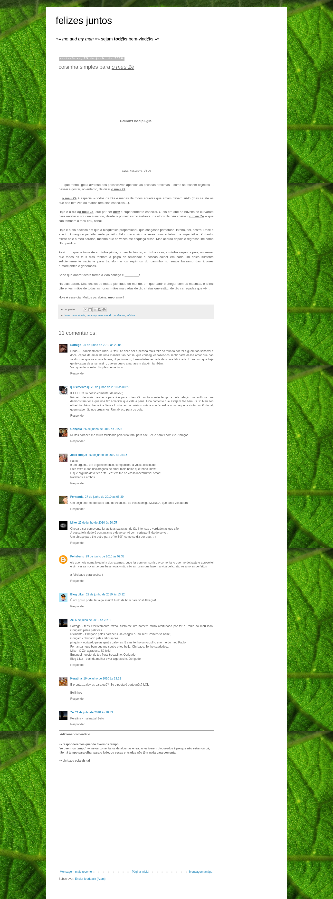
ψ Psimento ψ (80, 387)
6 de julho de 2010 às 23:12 (93, 620)
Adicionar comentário (75, 734)
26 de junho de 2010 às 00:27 (110, 387)
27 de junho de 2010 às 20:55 (97, 522)
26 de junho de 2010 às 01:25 (103, 429)
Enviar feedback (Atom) (90, 878)
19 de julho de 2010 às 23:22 (102, 678)
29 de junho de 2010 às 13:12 (105, 594)
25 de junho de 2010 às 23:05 (102, 345)
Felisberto (77, 556)
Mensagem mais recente (76, 871)
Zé (72, 620)
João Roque (78, 455)
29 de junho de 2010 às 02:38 (105, 556)
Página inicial (140, 871)
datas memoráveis (74, 315)
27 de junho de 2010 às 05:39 (104, 496)
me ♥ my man (95, 315)
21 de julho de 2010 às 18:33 (94, 712)
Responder (77, 373)
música (130, 315)
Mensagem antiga (200, 871)
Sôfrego (75, 345)
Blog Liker (77, 594)
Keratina (76, 678)
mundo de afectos (114, 315)
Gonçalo (76, 429)
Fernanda (77, 496)
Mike (73, 522)
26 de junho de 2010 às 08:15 (107, 455)
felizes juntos (84, 20)
